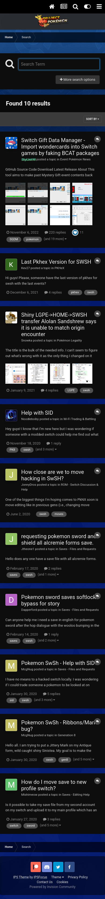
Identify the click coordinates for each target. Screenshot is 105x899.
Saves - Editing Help (76, 794)
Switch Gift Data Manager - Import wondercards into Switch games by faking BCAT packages (60, 146)
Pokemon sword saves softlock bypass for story (58, 600)
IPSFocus (40, 877)
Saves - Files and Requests (77, 549)
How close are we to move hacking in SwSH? (52, 475)
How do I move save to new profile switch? (53, 785)
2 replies (52, 568)
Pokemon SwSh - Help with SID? (59, 663)
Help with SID (37, 413)
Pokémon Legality (69, 340)
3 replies (51, 819)
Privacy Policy (78, 877)
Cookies (62, 882)
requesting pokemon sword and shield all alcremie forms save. (58, 539)
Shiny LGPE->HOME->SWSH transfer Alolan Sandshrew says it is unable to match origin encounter (58, 324)
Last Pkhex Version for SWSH (56, 262)
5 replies (51, 694)
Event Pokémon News (75, 159)
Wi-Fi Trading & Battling (79, 419)
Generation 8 (66, 735)
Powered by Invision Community (52, 887)
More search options (77, 79)
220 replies (55, 232)
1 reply (53, 443)
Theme (57, 877)
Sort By (92, 119)
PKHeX (59, 268)
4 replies (53, 292)
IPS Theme (21, 877)
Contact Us (45, 882)
